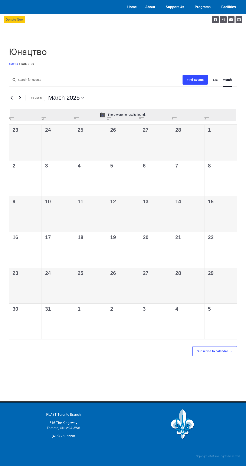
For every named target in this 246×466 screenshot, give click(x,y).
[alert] (123, 115)
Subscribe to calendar (212, 351)
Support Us (176, 7)
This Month (35, 97)
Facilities (229, 7)
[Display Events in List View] (215, 80)
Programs (204, 7)
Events (13, 63)
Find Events (195, 79)
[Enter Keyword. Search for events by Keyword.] (96, 80)
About (151, 7)
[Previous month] (11, 97)
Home (132, 7)
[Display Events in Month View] (227, 80)
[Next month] (19, 97)
